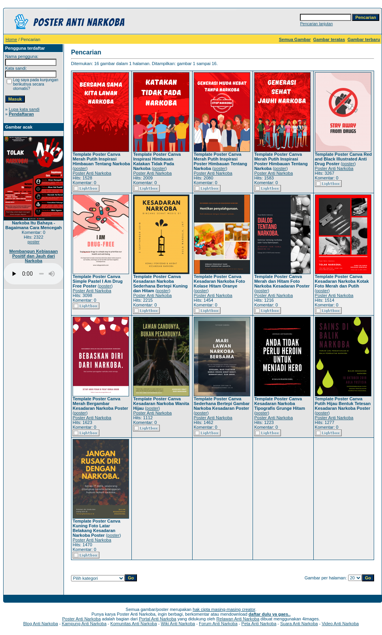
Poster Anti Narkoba (92, 173)
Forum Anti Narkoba (218, 623)
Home (11, 39)
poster (34, 241)
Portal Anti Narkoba (157, 618)
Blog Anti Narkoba (40, 623)
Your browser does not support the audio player (34, 273)
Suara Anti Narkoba (299, 623)
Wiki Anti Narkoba (178, 623)
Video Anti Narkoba (340, 623)
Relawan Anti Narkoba (237, 618)
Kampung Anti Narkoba (84, 623)
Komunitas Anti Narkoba (133, 623)
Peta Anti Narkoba (259, 623)
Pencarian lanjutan (316, 24)
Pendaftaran (21, 114)
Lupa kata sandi (24, 109)
